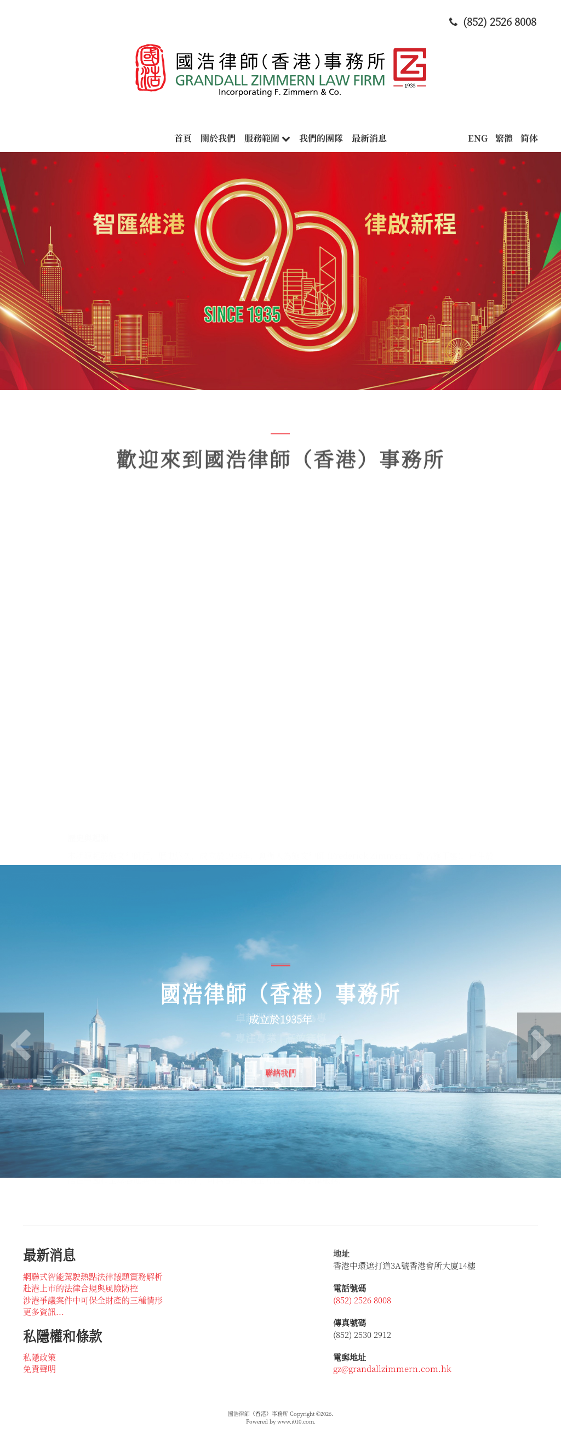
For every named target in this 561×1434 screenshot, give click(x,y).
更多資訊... (43, 1311)
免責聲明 (39, 1368)
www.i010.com (295, 1421)
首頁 (183, 138)
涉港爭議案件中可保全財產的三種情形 (93, 1300)
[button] (22, 1045)
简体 (529, 138)
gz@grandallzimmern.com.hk (392, 1368)
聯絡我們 (280, 1072)
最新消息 (369, 138)
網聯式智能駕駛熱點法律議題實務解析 (93, 1276)
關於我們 (218, 138)
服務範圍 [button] (267, 138)
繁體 (504, 138)
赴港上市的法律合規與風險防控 (80, 1288)
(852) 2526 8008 (362, 1300)
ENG (478, 138)
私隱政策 (39, 1357)
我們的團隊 (321, 138)
